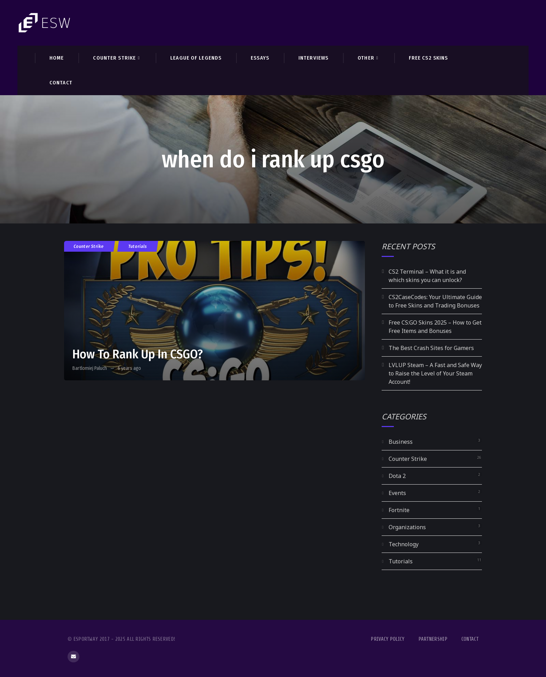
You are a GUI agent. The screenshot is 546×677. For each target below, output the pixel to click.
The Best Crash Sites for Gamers (431, 348)
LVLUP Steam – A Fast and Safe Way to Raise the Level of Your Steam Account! (435, 373)
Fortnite (399, 510)
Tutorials (137, 246)
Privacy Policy (387, 639)
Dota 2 (397, 476)
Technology (404, 544)
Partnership (433, 639)
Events (397, 493)
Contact (469, 639)
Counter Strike (88, 246)
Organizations (407, 527)
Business (401, 442)
